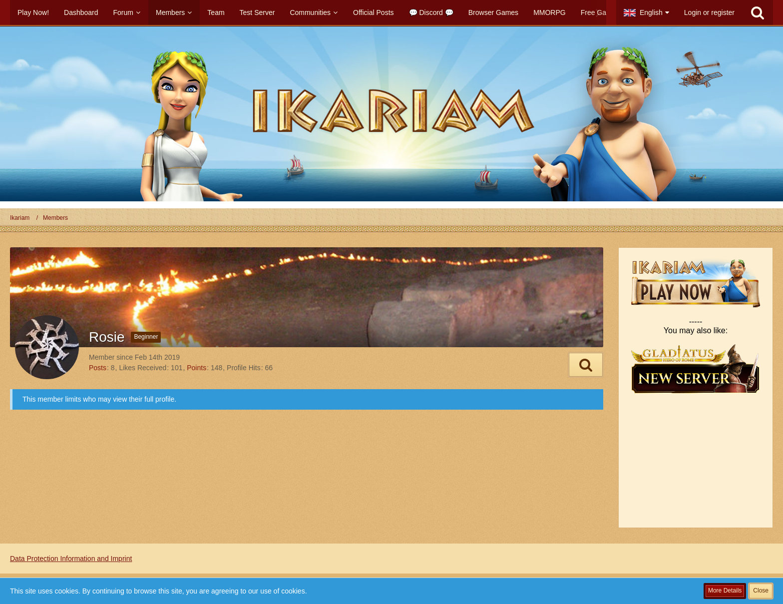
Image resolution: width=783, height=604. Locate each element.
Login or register (709, 12)
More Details (725, 590)
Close (761, 590)
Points (196, 368)
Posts (97, 368)
